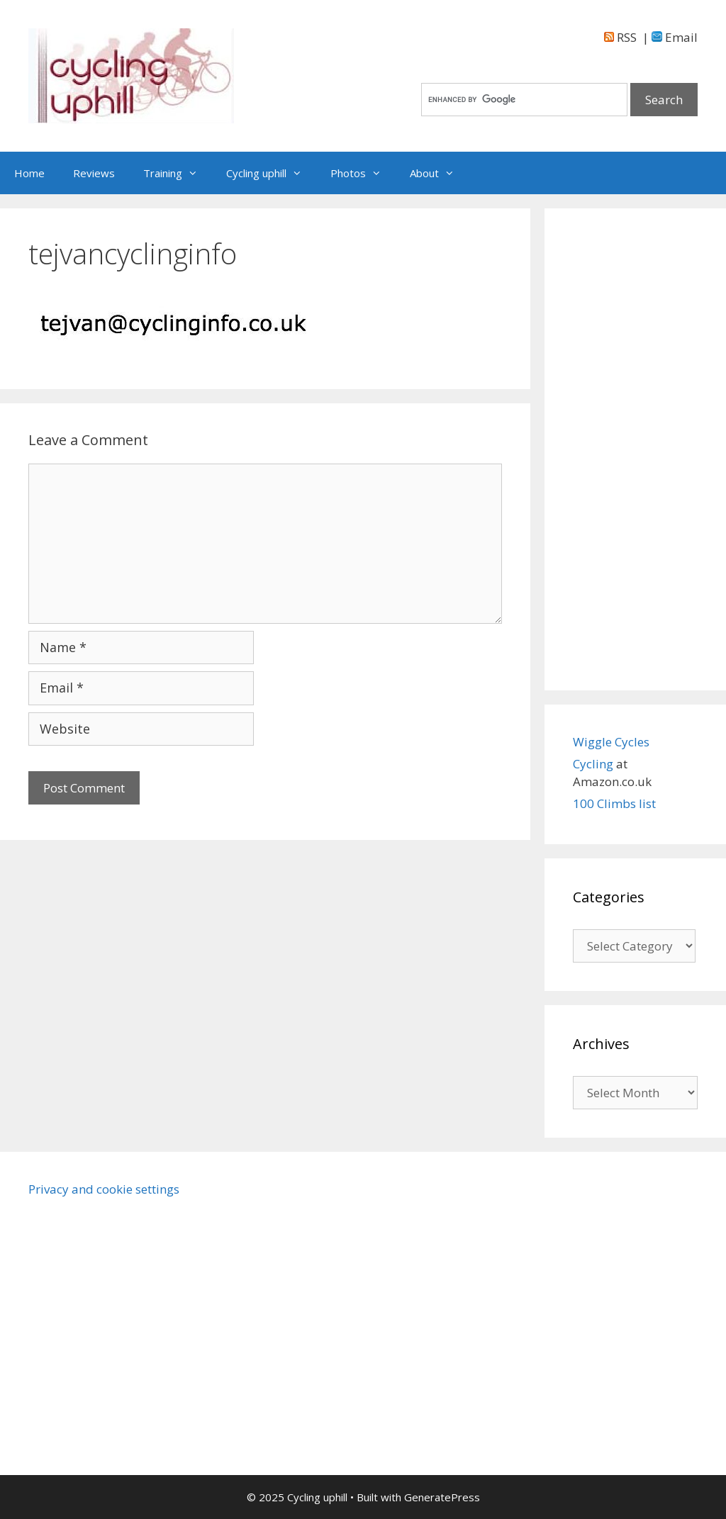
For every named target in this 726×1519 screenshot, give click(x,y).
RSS (620, 37)
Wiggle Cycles (611, 742)
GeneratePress (442, 1497)
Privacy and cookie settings (103, 1189)
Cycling (594, 764)
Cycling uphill (271, 173)
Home (29, 173)
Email (675, 37)
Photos (363, 173)
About (439, 173)
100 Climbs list (614, 803)
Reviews (94, 173)
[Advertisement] (635, 449)
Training (177, 173)
